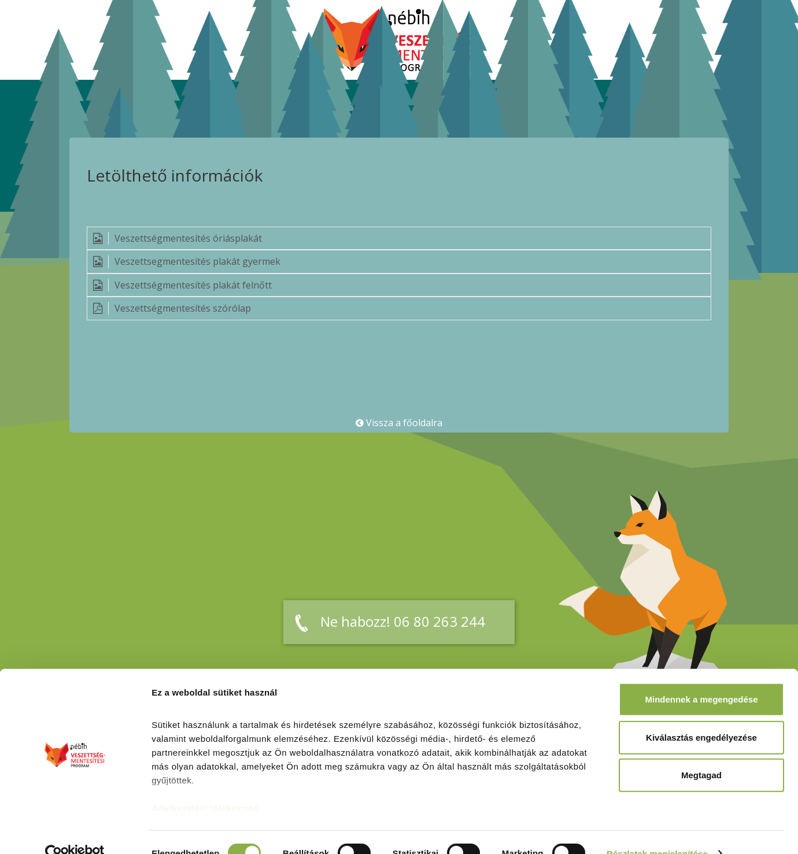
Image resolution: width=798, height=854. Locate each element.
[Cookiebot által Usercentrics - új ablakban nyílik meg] (74, 831)
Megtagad (701, 753)
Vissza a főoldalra (399, 422)
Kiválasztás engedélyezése (701, 715)
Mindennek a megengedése (701, 677)
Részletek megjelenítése (657, 831)
